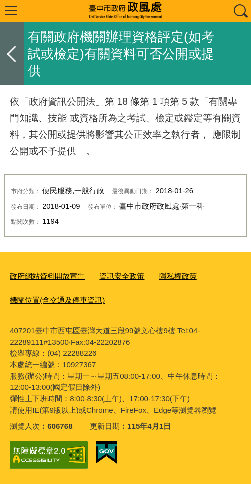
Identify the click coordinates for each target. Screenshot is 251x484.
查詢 (240, 11)
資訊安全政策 (121, 276)
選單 (11, 11)
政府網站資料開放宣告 (47, 276)
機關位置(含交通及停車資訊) (57, 300)
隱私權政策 (178, 276)
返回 (12, 54)
